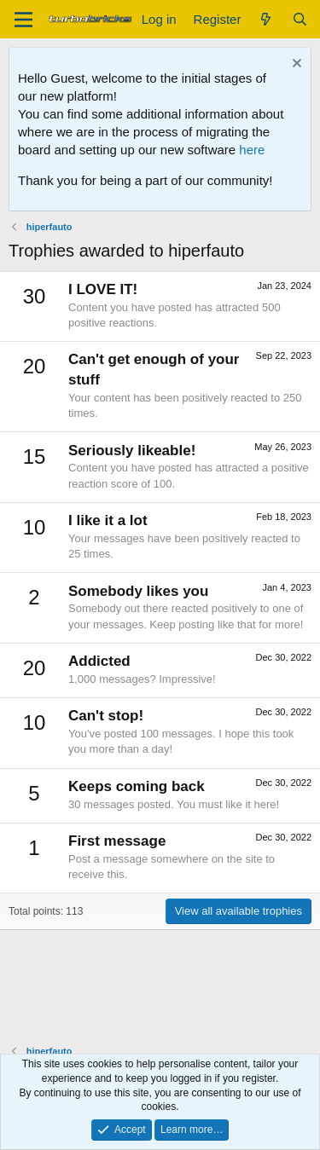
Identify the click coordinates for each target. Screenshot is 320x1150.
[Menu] (23, 20)
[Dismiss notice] (295, 65)
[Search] (300, 19)
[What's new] (265, 19)
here (252, 149)
